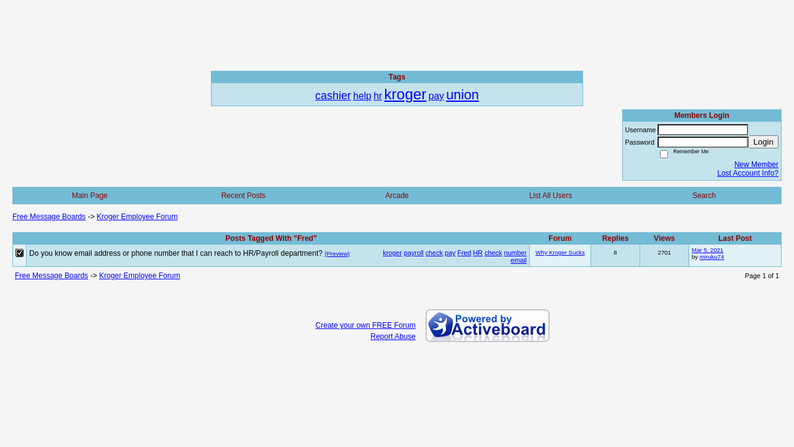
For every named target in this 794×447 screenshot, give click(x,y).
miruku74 (712, 256)
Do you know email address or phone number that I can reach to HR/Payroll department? (176, 253)
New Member (756, 164)
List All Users (550, 195)
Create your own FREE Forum (366, 325)
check (434, 252)
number (515, 252)
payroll (414, 252)
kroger (392, 252)
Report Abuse (393, 336)
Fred (464, 252)
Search (704, 195)
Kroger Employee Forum (137, 216)
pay (450, 252)
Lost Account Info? (747, 173)
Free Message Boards (49, 216)
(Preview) (337, 253)
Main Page (89, 195)
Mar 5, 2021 (707, 249)
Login (763, 142)
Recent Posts (243, 195)
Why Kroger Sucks (559, 252)
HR (478, 252)
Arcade (397, 195)
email (519, 260)
